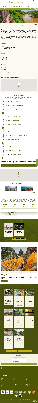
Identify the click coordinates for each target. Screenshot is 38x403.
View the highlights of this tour (8, 271)
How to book (3, 281)
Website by (19, 401)
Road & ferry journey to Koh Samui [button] (13, 146)
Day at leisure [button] (10, 131)
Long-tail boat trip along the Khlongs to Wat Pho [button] (15, 109)
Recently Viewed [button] (3, 8)
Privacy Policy (29, 399)
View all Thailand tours (11, 350)
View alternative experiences (19, 238)
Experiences (15, 6)
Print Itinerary (15, 77)
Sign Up (19, 363)
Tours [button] (10, 6)
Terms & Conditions (24, 399)
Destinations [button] (4, 6)
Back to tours (35, 24)
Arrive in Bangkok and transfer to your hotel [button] (15, 105)
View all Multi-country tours (25, 350)
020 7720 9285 (35, 9)
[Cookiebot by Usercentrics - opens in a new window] (33, 192)
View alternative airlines (4, 74)
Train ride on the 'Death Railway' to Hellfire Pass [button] (15, 116)
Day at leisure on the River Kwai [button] (13, 120)
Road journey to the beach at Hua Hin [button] (14, 124)
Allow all (31, 209)
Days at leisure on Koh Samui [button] (13, 150)
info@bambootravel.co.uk (34, 8)
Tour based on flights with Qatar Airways (6, 72)
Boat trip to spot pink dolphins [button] (13, 139)
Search (33, 6)
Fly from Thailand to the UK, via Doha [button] (14, 154)
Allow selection (19, 209)
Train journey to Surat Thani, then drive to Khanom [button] (16, 135)
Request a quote (5, 77)
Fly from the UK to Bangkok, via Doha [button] (13, 101)
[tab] (21, 102)
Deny (7, 209)
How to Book (22, 6)
